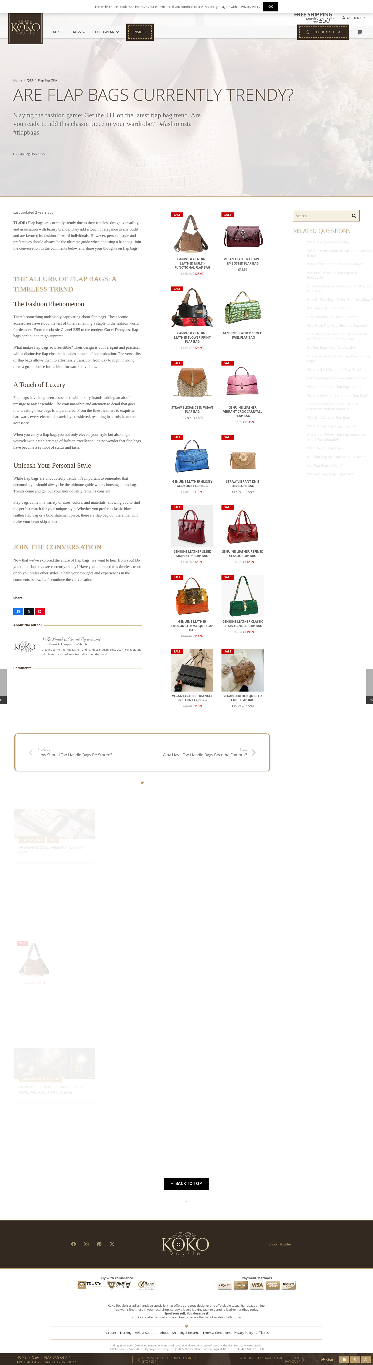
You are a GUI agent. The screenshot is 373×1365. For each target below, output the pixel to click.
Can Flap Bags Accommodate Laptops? (336, 378)
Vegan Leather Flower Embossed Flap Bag (243, 261)
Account (110, 1333)
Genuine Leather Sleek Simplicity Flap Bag (192, 554)
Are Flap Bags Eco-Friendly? (327, 308)
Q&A (30, 80)
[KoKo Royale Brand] (185, 1244)
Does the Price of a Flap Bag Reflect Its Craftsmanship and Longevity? (336, 336)
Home (17, 80)
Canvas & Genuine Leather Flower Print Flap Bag (192, 337)
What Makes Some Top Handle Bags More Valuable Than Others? (51, 1088)
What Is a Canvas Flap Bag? (327, 242)
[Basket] (359, 32)
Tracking (126, 1333)
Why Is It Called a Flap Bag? (327, 417)
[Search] (326, 215)
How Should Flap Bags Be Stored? (332, 317)
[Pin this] (40, 611)
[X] (112, 1244)
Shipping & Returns (185, 1333)
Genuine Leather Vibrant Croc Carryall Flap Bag (242, 412)
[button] (353, 18)
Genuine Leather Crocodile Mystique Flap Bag (192, 626)
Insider (285, 1244)
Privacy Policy (243, 1333)
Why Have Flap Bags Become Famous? (336, 325)
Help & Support (146, 1333)
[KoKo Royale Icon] (25, 27)
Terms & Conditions (217, 1333)
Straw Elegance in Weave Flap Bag (192, 410)
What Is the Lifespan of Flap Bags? (333, 369)
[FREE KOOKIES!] (323, 32)
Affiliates (262, 1333)
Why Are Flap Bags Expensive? (330, 474)
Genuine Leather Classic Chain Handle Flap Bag (242, 624)
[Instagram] (86, 1244)
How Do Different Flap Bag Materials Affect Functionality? (335, 437)
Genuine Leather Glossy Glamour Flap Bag (192, 484)
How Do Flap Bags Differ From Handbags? (339, 299)
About (164, 1333)
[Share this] (18, 611)
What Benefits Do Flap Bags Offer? (333, 387)
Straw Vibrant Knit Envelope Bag (243, 484)
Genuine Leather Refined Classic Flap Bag (243, 554)
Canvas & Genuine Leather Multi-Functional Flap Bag (192, 263)
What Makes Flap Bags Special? (330, 426)
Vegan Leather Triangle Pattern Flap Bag (192, 698)
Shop (273, 1244)
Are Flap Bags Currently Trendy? (46, 1362)
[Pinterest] (99, 1244)
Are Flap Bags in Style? (324, 465)
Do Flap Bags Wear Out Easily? (330, 347)
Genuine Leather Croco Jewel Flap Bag (243, 335)
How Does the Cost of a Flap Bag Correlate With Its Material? (331, 406)
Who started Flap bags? (324, 448)
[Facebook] (73, 1244)
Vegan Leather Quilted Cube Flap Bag (243, 698)
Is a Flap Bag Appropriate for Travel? (335, 457)
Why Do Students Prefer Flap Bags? (334, 264)
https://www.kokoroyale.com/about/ (64, 644)
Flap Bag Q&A (47, 80)
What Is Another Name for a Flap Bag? (336, 395)
